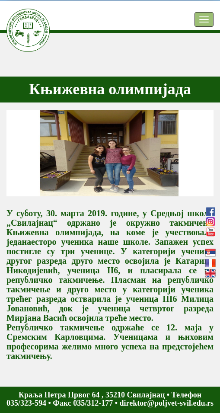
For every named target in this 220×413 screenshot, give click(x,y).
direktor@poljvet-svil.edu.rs (167, 403)
